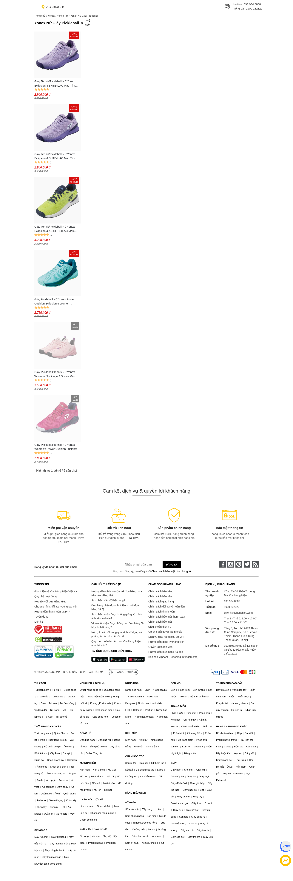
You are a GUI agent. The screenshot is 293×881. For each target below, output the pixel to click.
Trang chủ (39, 15)
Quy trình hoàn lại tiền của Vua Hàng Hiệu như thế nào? (116, 643)
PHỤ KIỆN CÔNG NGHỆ (93, 829)
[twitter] (247, 564)
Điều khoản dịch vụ (159, 626)
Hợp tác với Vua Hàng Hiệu (50, 601)
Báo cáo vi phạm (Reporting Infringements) (173, 656)
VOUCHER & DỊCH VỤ (92, 683)
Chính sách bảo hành (160, 596)
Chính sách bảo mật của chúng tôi (171, 571)
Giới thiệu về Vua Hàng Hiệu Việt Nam (56, 591)
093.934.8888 (252, 4)
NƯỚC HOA (131, 683)
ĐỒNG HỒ (85, 733)
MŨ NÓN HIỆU (88, 763)
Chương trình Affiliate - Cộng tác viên (55, 606)
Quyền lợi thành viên (160, 646)
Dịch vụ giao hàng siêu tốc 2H (165, 636)
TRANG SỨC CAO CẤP (229, 683)
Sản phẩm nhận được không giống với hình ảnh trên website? (116, 616)
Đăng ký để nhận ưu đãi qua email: (56, 567)
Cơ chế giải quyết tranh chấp (165, 631)
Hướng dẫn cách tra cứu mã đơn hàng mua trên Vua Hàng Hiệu (116, 593)
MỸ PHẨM (130, 802)
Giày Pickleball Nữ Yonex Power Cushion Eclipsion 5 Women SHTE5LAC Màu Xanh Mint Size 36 (56, 302)
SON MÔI (176, 683)
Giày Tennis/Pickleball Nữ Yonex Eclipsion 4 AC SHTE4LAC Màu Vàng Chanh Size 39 (54, 229)
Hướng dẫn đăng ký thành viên (166, 641)
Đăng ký (172, 564)
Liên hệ (38, 621)
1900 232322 (254, 8)
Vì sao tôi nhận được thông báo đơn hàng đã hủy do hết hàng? (117, 625)
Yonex (51, 15)
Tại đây (133, 537)
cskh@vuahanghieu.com (238, 612)
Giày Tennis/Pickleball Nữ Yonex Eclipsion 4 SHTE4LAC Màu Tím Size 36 (54, 156)
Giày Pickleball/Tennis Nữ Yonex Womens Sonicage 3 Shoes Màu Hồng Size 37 (54, 374)
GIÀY (174, 763)
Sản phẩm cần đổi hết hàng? (108, 600)
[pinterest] (238, 564)
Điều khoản (70, 672)
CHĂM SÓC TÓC (134, 756)
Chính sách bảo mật (160, 621)
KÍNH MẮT (131, 733)
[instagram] (230, 564)
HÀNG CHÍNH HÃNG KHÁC (231, 726)
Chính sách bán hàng (160, 591)
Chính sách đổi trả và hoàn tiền (166, 606)
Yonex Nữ (62, 15)
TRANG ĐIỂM (178, 706)
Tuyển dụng (41, 616)
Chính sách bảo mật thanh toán (166, 616)
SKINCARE (40, 830)
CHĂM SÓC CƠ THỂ (91, 799)
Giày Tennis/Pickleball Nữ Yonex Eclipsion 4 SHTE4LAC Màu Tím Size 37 (54, 84)
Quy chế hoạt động (45, 596)
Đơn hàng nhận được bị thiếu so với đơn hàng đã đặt (115, 607)
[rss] (255, 564)
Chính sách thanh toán (161, 611)
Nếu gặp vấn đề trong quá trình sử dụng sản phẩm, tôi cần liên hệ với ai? (117, 634)
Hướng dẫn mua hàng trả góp (165, 651)
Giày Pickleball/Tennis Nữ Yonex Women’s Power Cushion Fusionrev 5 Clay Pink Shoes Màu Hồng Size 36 (56, 447)
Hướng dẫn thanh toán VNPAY (52, 611)
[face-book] (222, 564)
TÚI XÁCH (40, 683)
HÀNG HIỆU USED (135, 792)
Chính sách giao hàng (161, 601)
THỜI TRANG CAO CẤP (47, 726)
